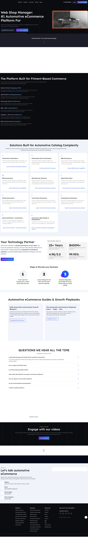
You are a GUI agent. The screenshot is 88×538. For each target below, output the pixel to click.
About (41, 2)
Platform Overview (19, 511)
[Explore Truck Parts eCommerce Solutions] (44, 202)
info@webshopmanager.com (11, 490)
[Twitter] (63, 515)
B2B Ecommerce (33, 515)
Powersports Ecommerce (35, 528)
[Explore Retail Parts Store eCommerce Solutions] (73, 182)
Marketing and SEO (19, 524)
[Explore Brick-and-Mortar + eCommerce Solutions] (15, 223)
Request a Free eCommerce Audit (51, 418)
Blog (46, 522)
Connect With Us (44, 439)
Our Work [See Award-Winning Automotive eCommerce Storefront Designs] (54, 67)
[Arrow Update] (86, 518)
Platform (20, 2)
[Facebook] (60, 515)
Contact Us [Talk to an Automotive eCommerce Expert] (82, 67)
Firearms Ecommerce (34, 530)
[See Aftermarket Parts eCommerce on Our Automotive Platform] (44, 162)
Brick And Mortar (33, 532)
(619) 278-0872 (7, 495)
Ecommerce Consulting (20, 519)
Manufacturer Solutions (35, 519)
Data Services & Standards (21, 517)
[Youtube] (71, 515)
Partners (46, 513)
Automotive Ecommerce (35, 511)
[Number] (67, 2)
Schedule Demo (82, 2)
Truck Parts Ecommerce (35, 526)
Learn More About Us (7, 260)
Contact (46, 517)
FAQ (45, 524)
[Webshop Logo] (6, 2)
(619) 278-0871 (7, 500)
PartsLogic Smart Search (20, 513)
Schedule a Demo (34, 418)
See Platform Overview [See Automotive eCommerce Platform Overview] (8, 30)
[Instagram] (66, 515)
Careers (46, 519)
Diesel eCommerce (34, 524)
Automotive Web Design (35, 513)
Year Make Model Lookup (20, 515)
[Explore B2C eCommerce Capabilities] (15, 182)
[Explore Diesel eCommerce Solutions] (15, 202)
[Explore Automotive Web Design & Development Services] (44, 223)
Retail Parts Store (34, 522)
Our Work (31, 2)
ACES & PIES (18, 526)
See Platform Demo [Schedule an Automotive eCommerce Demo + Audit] (23, 30)
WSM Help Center (65, 518)
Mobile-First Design (19, 522)
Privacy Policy (48, 526)
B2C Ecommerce (33, 517)
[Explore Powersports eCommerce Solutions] (73, 202)
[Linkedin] (69, 515)
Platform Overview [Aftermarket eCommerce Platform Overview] (22, 67)
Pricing (36, 2)
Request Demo (48, 528)
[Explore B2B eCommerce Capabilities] (73, 162)
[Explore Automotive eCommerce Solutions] (15, 162)
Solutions (25, 2)
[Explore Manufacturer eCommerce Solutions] (44, 182)
